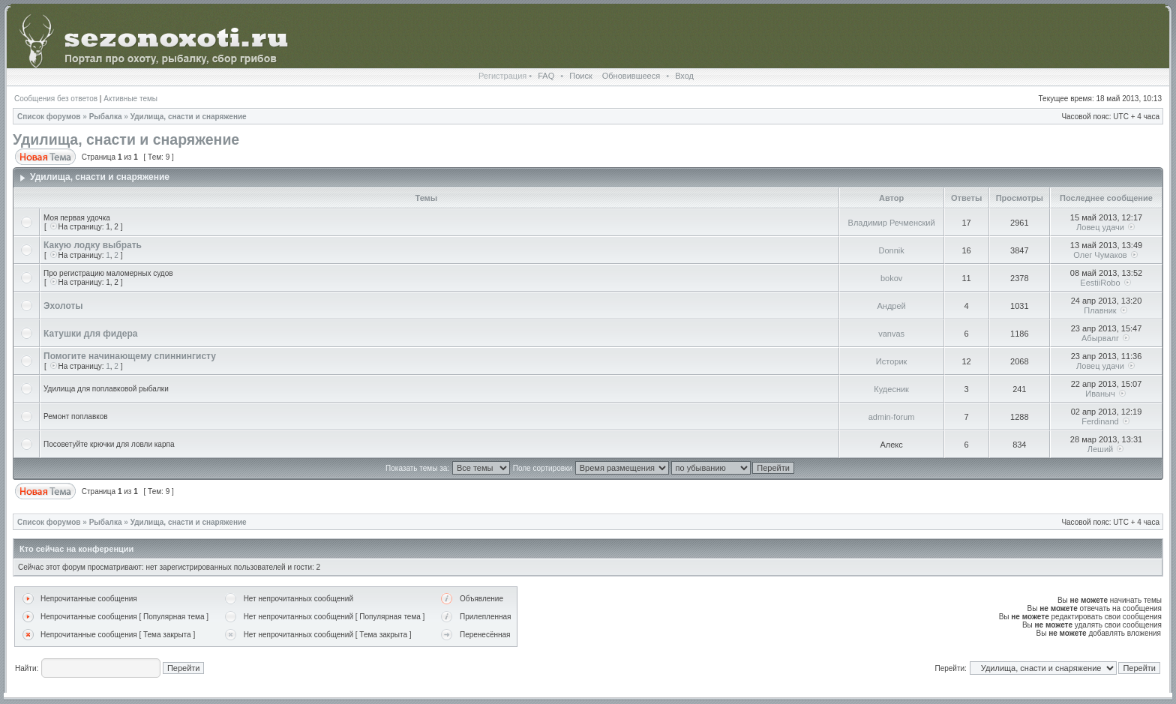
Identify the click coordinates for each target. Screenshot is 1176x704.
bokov (891, 278)
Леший (1100, 449)
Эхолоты (63, 306)
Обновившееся (631, 75)
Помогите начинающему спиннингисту (130, 356)
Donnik (891, 250)
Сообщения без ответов (56, 98)
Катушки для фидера (90, 333)
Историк (892, 361)
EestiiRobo (1100, 282)
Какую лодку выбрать (93, 245)
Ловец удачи (1100, 227)
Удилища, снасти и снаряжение (188, 116)
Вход (684, 75)
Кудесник (891, 389)
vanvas (891, 333)
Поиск (580, 75)
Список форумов (49, 116)
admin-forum (891, 416)
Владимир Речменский (891, 222)
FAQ (546, 75)
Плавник (1100, 310)
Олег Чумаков (1099, 254)
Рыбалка (105, 116)
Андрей (892, 305)
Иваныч (1099, 393)
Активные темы (131, 98)
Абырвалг (1100, 338)
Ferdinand (1100, 421)
